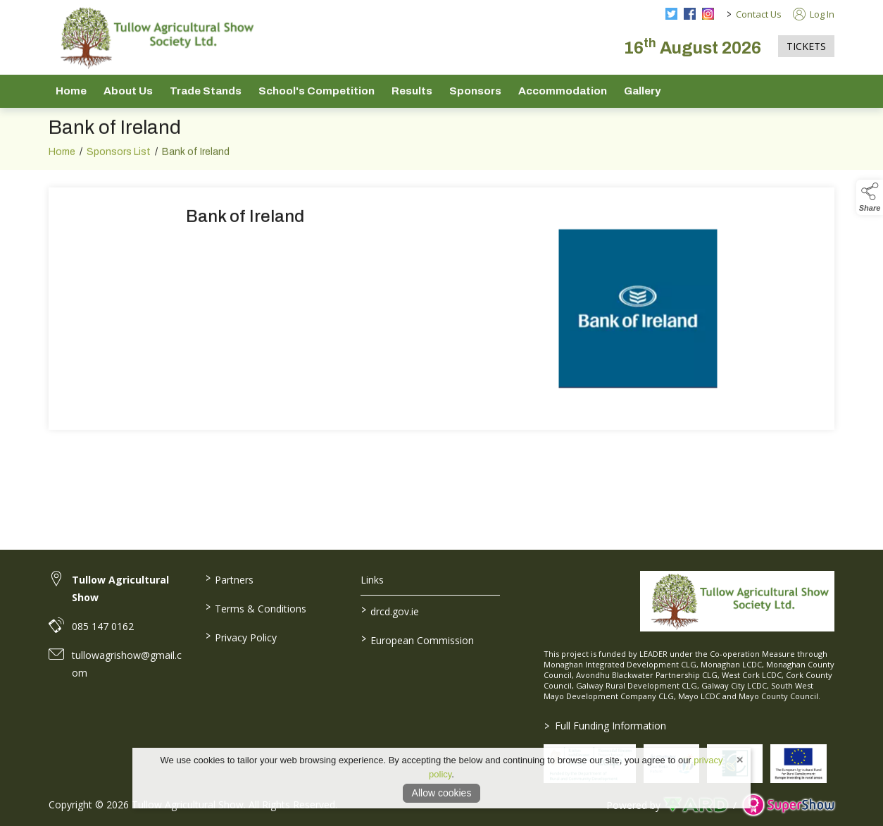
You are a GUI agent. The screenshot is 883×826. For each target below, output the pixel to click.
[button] (869, 197)
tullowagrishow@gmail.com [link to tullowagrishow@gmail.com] (127, 663)
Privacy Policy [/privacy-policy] (240, 636)
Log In (813, 14)
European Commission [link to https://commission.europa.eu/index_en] (417, 639)
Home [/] (71, 91)
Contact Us (759, 14)
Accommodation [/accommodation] (562, 91)
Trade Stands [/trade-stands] (206, 91)
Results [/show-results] (412, 91)
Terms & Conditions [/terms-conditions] (255, 607)
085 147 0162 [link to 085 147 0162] (103, 626)
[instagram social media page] (708, 14)
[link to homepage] (154, 37)
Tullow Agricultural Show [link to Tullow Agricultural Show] (120, 588)
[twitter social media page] (671, 14)
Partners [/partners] (229, 578)
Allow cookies (442, 793)
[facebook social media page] (690, 14)
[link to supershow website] (788, 805)
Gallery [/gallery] (642, 91)
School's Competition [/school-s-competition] (316, 91)
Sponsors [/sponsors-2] (475, 91)
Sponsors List (119, 171)
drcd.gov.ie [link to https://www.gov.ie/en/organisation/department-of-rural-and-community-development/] (390, 610)
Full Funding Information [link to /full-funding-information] (604, 725)
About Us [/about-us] (128, 91)
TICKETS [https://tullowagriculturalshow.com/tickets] (806, 46)
